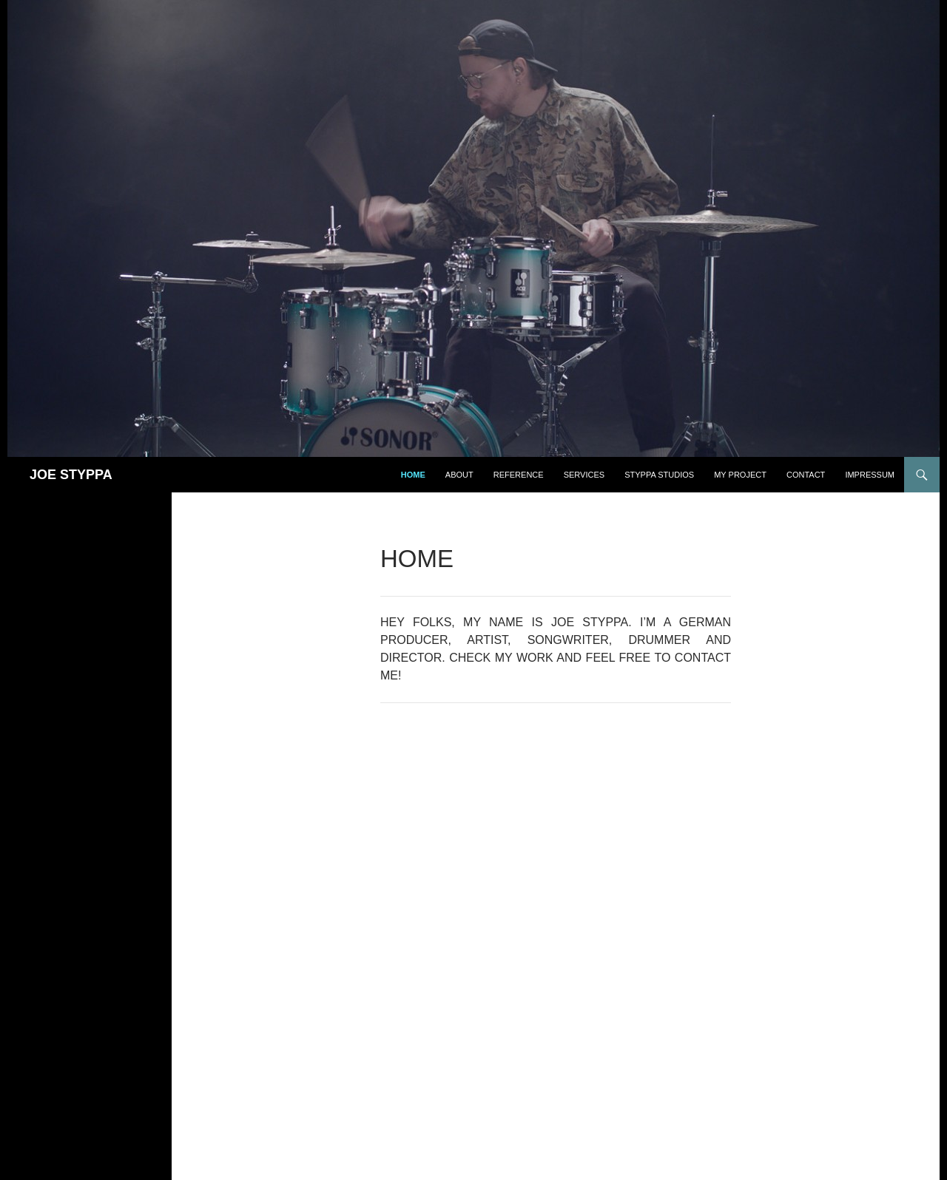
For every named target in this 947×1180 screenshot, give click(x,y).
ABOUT (459, 474)
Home (413, 474)
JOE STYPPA (71, 474)
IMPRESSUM (869, 474)
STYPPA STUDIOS (659, 474)
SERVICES (584, 474)
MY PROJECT (740, 474)
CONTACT (805, 474)
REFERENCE (518, 474)
